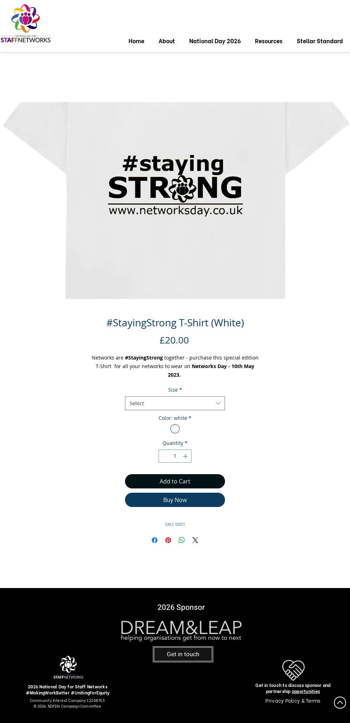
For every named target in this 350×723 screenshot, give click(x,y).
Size (175, 389)
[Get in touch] (183, 654)
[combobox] (175, 403)
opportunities (306, 691)
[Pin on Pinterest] (168, 540)
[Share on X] (195, 540)
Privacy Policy (283, 700)
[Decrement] (164, 456)
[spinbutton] (175, 456)
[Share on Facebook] (154, 540)
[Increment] (185, 456)
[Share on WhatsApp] (182, 540)
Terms (313, 700)
